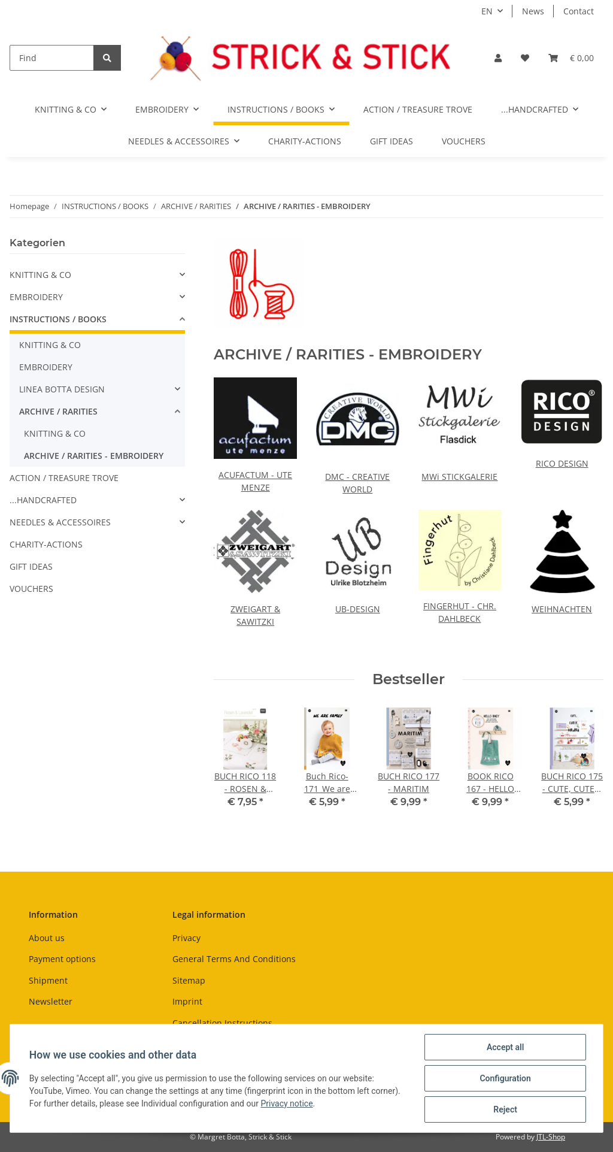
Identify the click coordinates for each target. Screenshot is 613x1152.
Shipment (48, 980)
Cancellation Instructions (222, 1023)
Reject (505, 1109)
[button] (498, 57)
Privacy (186, 938)
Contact (578, 11)
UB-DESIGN (357, 609)
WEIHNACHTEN (562, 609)
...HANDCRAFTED (43, 500)
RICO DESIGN (562, 463)
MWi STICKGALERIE (459, 476)
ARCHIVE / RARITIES (58, 411)
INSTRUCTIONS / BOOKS (58, 319)
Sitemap (188, 980)
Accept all (505, 1047)
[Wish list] (525, 57)
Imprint (187, 1001)
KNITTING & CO (40, 274)
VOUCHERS (31, 588)
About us (47, 938)
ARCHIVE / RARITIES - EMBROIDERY (93, 455)
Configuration (505, 1078)
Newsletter (50, 1001)
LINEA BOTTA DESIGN (62, 389)
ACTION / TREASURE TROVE (64, 477)
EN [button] (487, 11)
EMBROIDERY (36, 297)
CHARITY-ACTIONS (46, 544)
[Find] (52, 58)
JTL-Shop (550, 1137)
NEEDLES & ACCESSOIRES (60, 522)
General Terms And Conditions (234, 958)
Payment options (62, 958)
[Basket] (571, 57)
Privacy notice (287, 1103)
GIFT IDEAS (31, 566)
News (533, 11)
